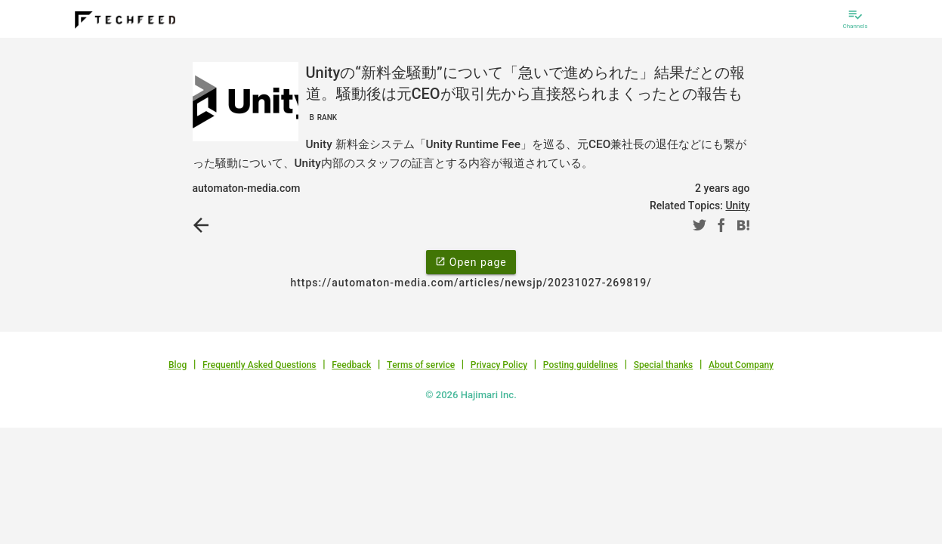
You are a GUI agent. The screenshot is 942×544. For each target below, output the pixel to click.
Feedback (351, 365)
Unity (737, 205)
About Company (741, 365)
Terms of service (421, 365)
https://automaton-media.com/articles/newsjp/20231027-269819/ (470, 283)
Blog (177, 365)
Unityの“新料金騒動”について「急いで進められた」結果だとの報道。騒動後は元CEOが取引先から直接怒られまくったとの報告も (525, 93)
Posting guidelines (580, 365)
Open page (470, 261)
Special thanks (663, 365)
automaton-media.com (247, 188)
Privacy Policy (499, 365)
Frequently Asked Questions (259, 365)
